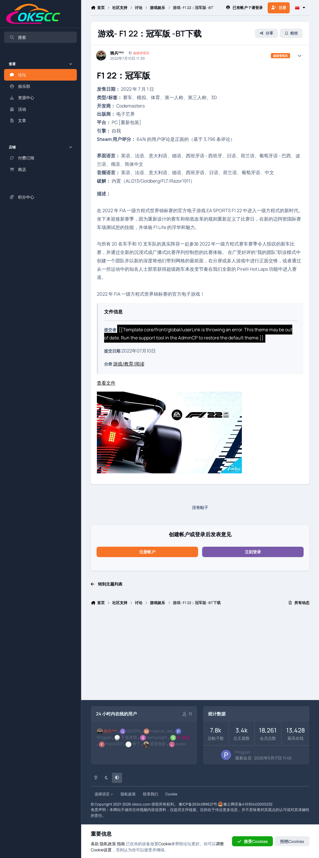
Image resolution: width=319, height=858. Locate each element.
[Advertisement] (200, 655)
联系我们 (150, 794)
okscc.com (141, 804)
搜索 (17, 37)
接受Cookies (252, 841)
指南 (121, 843)
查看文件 (106, 383)
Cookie (171, 794)
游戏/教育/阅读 (128, 364)
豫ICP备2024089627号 (198, 804)
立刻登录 (253, 552)
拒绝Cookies (292, 841)
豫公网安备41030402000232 (247, 804)
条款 (95, 843)
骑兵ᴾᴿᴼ (117, 53)
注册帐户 (147, 552)
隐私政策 (128, 794)
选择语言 (104, 794)
